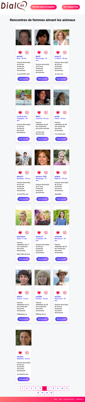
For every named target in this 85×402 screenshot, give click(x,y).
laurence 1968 (41, 177)
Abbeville (20, 359)
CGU (60, 399)
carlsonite (58, 237)
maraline (20, 357)
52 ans (25, 299)
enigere (57, 177)
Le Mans (58, 58)
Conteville (39, 239)
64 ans (46, 118)
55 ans (64, 179)
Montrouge (40, 58)
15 (51, 393)
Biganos (58, 179)
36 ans (45, 299)
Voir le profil (23, 79)
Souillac (39, 299)
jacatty (57, 116)
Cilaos (57, 118)
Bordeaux (20, 179)
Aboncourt (58, 299)
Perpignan (20, 118)
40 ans (63, 118)
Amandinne (21, 237)
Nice (18, 58)
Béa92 (38, 56)
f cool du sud (21, 116)
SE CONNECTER (71, 7)
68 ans (64, 58)
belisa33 (20, 177)
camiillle (39, 297)
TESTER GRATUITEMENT (43, 7)
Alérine (19, 297)
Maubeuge (40, 179)
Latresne (39, 118)
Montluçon (59, 239)
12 (38, 393)
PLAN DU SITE (69, 399)
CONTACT (79, 399)
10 (62, 388)
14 (47, 393)
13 (42, 393)
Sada (19, 239)
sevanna (58, 297)
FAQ (55, 399)
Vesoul (19, 299)
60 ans (27, 179)
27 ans (24, 239)
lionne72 (58, 56)
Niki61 (38, 116)
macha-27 (39, 237)
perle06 (19, 56)
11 (67, 388)
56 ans (27, 359)
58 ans (24, 58)
